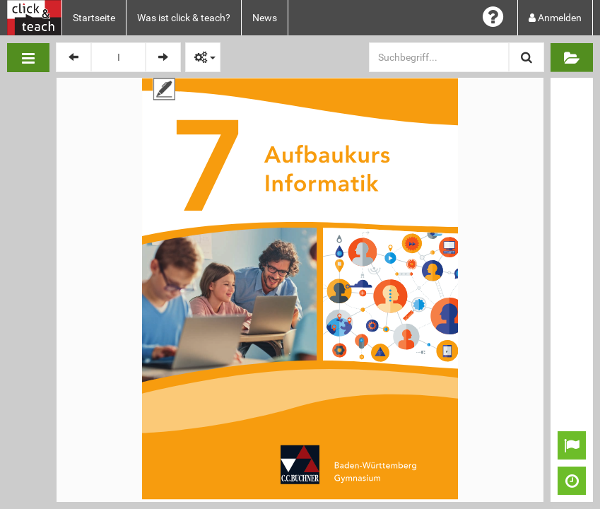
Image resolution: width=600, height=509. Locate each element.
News (264, 17)
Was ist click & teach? (183, 17)
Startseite (94, 17)
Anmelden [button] (555, 17)
